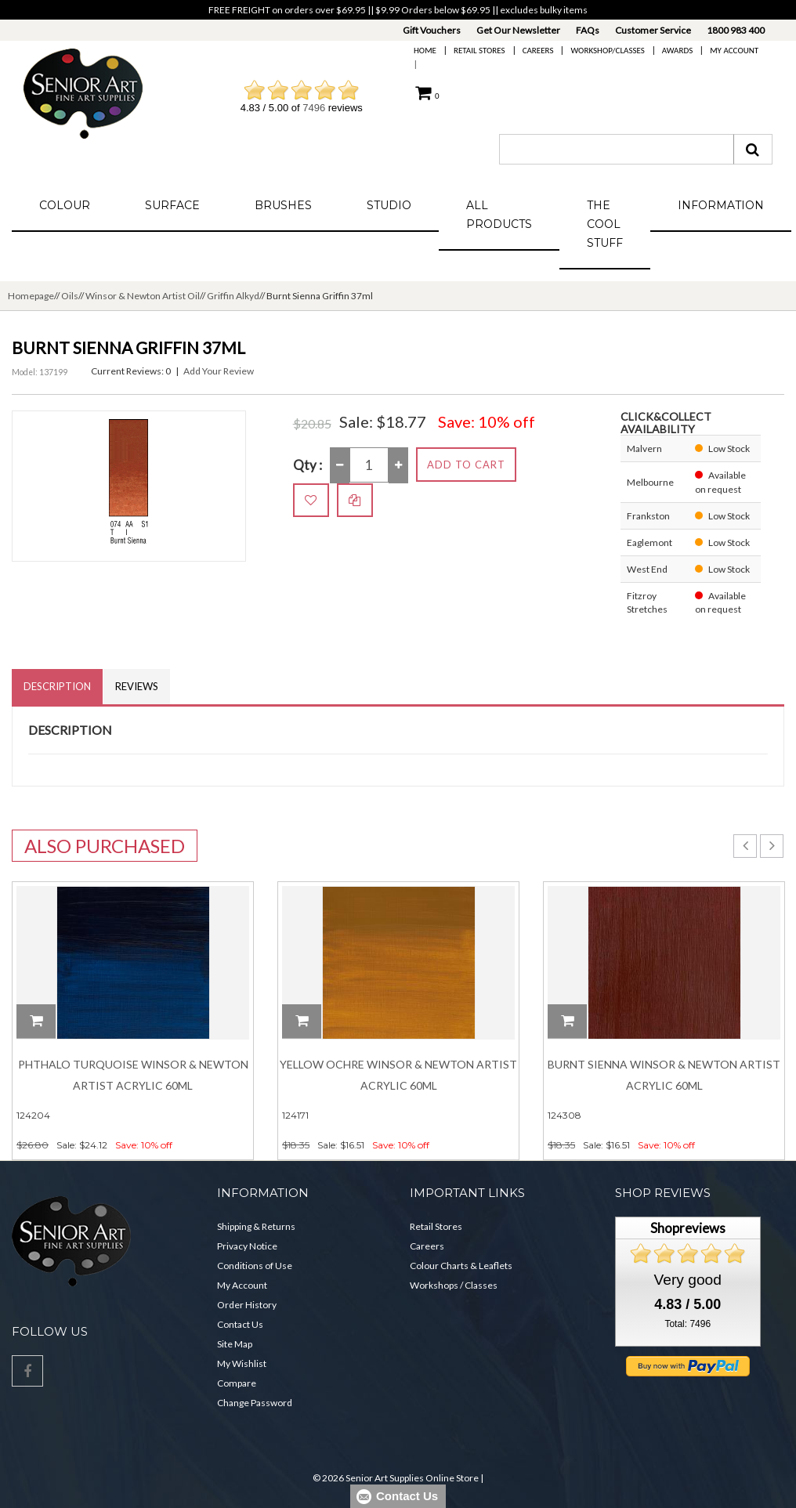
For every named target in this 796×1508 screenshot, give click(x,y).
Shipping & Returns (256, 1226)
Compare (236, 1383)
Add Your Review (218, 371)
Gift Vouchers (432, 30)
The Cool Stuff (605, 224)
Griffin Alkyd (233, 296)
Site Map (234, 1344)
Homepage (31, 296)
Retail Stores (479, 50)
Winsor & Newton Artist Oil (142, 296)
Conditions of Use (254, 1265)
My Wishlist (241, 1363)
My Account (734, 50)
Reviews (136, 686)
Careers (538, 50)
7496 (313, 108)
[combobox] (616, 149)
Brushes (283, 205)
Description (57, 686)
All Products (499, 214)
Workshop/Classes (607, 50)
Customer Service (653, 30)
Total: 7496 (687, 1323)
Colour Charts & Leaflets (461, 1265)
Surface (172, 205)
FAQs (587, 30)
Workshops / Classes (454, 1285)
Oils (69, 296)
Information (721, 205)
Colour (64, 205)
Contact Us (240, 1324)
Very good (688, 1279)
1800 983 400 (736, 30)
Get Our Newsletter (518, 30)
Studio (389, 205)
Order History (247, 1305)
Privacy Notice (247, 1246)
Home (425, 50)
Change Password (254, 1403)
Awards (677, 50)
